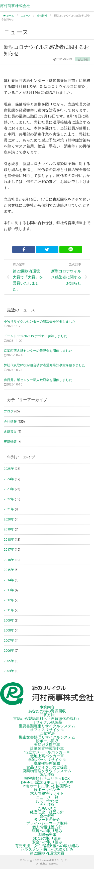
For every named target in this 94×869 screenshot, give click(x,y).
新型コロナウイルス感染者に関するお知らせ (66, 273)
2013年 (9, 590)
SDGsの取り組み (47, 838)
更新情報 (10, 441)
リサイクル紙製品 (47, 722)
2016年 (9, 559)
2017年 (9, 549)
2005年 (9, 660)
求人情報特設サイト (47, 793)
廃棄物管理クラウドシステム (47, 770)
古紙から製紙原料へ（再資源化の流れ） (47, 718)
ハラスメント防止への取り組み (47, 849)
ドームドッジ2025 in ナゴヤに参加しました (35, 336)
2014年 (9, 580)
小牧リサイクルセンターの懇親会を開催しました (39, 321)
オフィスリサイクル (47, 729)
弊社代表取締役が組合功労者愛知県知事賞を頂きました (44, 365)
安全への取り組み (47, 841)
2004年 (9, 670)
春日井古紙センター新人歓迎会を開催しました (38, 379)
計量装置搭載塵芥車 (47, 748)
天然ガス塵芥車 (47, 744)
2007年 (9, 640)
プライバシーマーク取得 (47, 823)
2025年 (9, 468)
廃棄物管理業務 (47, 763)
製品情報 (47, 774)
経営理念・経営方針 (47, 811)
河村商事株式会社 (15, 5)
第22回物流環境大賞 (47, 853)
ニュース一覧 (47, 796)
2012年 (9, 600)
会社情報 (10, 421)
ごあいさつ (47, 808)
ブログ (9, 411)
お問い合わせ (47, 800)
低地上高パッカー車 (47, 755)
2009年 (9, 620)
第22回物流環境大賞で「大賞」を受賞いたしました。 (28, 276)
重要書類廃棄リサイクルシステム (47, 725)
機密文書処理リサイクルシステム (47, 737)
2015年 (9, 569)
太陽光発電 (47, 834)
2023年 (9, 489)
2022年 (9, 499)
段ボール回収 (47, 740)
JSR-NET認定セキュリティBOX (47, 781)
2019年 (9, 529)
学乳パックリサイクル (47, 759)
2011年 (9, 610)
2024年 (9, 479)
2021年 (9, 509)
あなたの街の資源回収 (47, 710)
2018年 (9, 539)
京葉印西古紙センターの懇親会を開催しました (38, 350)
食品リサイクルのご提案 (47, 766)
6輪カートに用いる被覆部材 (47, 785)
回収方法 (47, 714)
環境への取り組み (47, 830)
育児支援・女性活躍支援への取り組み (47, 845)
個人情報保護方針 (47, 826)
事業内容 (47, 707)
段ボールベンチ (47, 789)
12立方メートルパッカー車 (47, 751)
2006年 (9, 650)
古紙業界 (10, 431)
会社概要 (47, 815)
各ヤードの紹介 (47, 819)
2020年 (9, 519)
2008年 (9, 630)
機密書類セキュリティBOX (47, 778)
